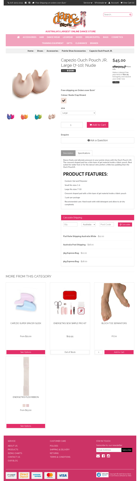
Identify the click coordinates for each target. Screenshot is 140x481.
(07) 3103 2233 (15, 3)
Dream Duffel (92, 37)
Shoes (79, 37)
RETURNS (54, 453)
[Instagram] (29, 3)
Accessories (29, 37)
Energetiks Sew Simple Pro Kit (70, 323)
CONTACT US (14, 457)
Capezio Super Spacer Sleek (25, 323)
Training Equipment (53, 43)
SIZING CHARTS (15, 453)
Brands (94, 43)
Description (68, 153)
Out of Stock (70, 352)
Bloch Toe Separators (114, 323)
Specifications (84, 153)
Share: (68, 71)
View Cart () (127, 3)
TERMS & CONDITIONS (60, 457)
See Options (25, 352)
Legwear (68, 37)
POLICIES (54, 446)
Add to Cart (98, 124)
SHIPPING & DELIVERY (60, 449)
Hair (41, 37)
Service (88, 3)
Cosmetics (117, 37)
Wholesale (100, 3)
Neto (129, 476)
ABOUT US (12, 446)
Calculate (125, 224)
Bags (105, 37)
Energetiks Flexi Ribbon (26, 397)
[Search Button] (130, 14)
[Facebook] (26, 3)
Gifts (69, 43)
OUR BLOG (13, 461)
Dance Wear (53, 37)
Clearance (81, 43)
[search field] (116, 14)
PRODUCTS (13, 449)
